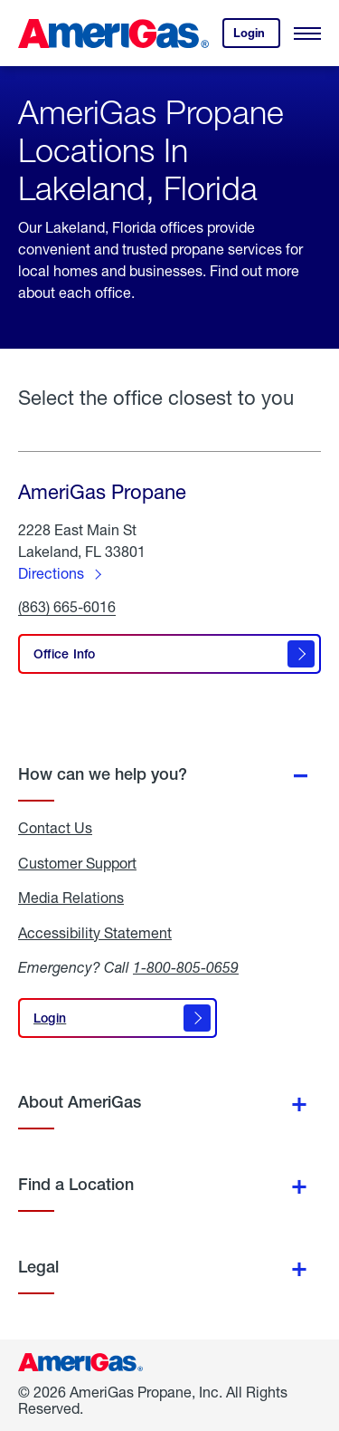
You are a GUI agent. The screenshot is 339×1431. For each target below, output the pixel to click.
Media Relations (71, 897)
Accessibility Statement (95, 933)
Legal (38, 1266)
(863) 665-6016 (67, 607)
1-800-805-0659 (186, 966)
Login (256, 36)
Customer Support (77, 863)
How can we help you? (102, 773)
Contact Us (55, 828)
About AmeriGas (79, 1101)
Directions (51, 572)
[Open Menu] (307, 33)
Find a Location (76, 1184)
